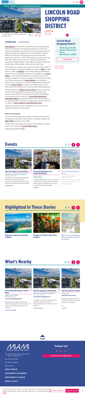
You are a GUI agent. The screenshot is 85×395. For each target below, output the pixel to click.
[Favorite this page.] (46, 33)
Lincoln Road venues (29, 126)
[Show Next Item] (39, 35)
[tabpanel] (28, 87)
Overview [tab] (10, 42)
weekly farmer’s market (27, 90)
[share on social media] (49, 33)
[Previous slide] (73, 145)
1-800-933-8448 (12, 362)
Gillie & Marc (9, 121)
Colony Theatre (16, 84)
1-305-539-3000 (12, 359)
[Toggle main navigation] (81, 2)
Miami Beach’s (10, 46)
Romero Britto (30, 80)
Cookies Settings (58, 391)
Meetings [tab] (24, 42)
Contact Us (11, 366)
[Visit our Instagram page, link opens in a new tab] (56, 351)
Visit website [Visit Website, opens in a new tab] (67, 59)
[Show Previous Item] (36, 35)
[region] (42, 390)
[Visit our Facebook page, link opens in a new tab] (61, 351)
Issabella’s (20, 71)
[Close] (82, 390)
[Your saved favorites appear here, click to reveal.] (74, 2)
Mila (42, 69)
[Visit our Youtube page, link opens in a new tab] (65, 351)
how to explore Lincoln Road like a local (28, 103)
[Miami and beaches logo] (18, 347)
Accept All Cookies (72, 391)
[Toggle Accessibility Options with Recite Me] (77, 2)
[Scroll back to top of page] (42, 337)
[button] (30, 150)
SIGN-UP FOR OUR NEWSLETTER (61, 356)
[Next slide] (78, 145)
